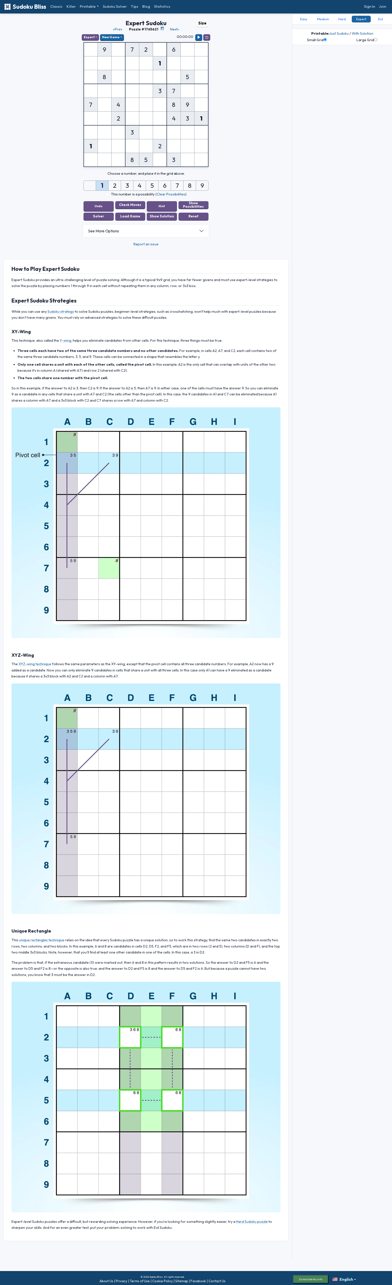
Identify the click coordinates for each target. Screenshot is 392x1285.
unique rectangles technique (41, 937)
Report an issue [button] (146, 241)
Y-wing (65, 338)
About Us (106, 1278)
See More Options (103, 228)
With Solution (362, 33)
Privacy (121, 1278)
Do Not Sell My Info (310, 1276)
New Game (111, 37)
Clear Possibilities (171, 194)
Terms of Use (140, 1278)
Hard (342, 19)
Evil (380, 19)
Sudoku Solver (115, 6)
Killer (71, 6)
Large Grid (366, 40)
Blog (146, 6)
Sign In (369, 6)
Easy (303, 19)
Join (382, 6)
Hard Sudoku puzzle (252, 1219)
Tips (134, 6)
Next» (174, 29)
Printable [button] (88, 6)
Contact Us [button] (217, 1278)
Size (202, 22)
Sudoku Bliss (25, 6)
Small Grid (317, 40)
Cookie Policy (162, 1278)
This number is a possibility (132, 194)
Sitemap (181, 1278)
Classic (56, 6)
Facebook (198, 1278)
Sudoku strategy (61, 309)
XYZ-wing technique (34, 661)
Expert (89, 37)
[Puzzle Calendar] (162, 28)
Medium (323, 19)
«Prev (117, 29)
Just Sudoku (339, 33)
